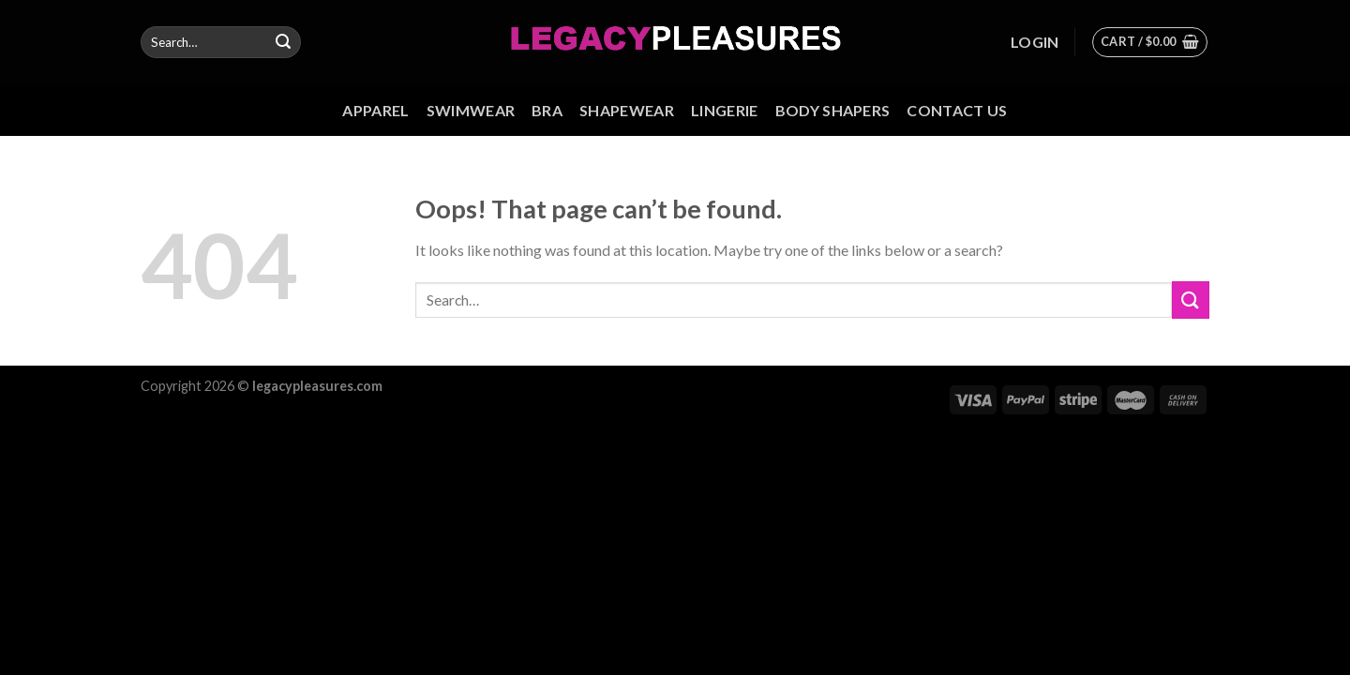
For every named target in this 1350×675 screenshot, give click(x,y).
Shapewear (626, 110)
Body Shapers (833, 110)
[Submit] (283, 42)
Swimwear (471, 110)
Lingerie (724, 110)
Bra (547, 110)
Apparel (375, 110)
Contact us (957, 110)
